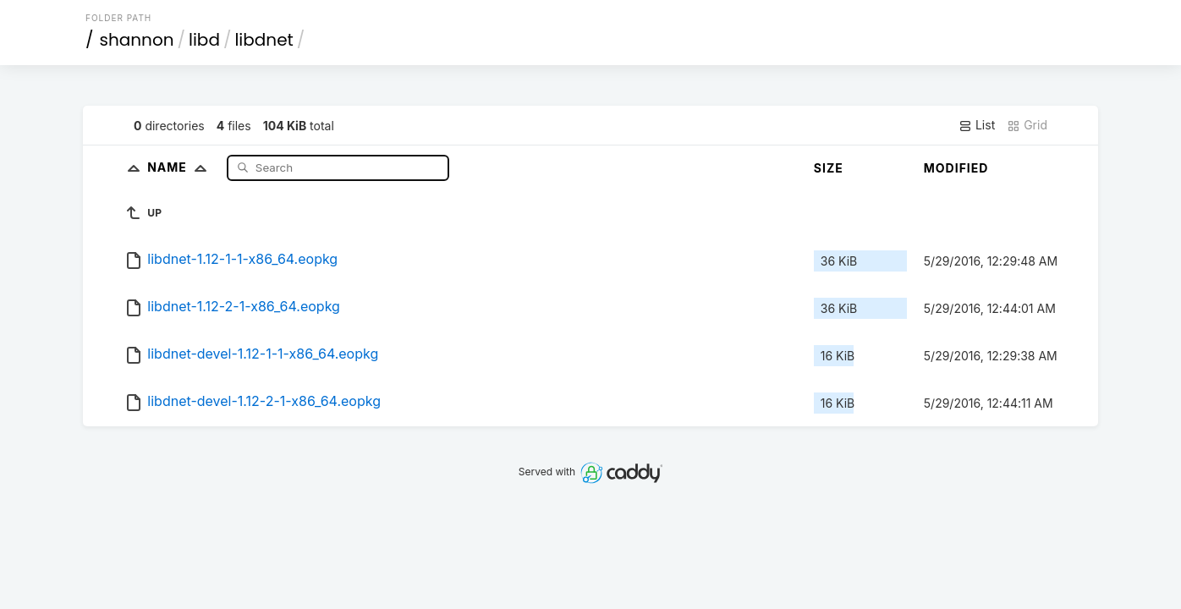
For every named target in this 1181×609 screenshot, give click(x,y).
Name (180, 167)
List (977, 125)
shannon (137, 40)
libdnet (263, 40)
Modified (956, 168)
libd (204, 40)
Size (828, 168)
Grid (1027, 125)
